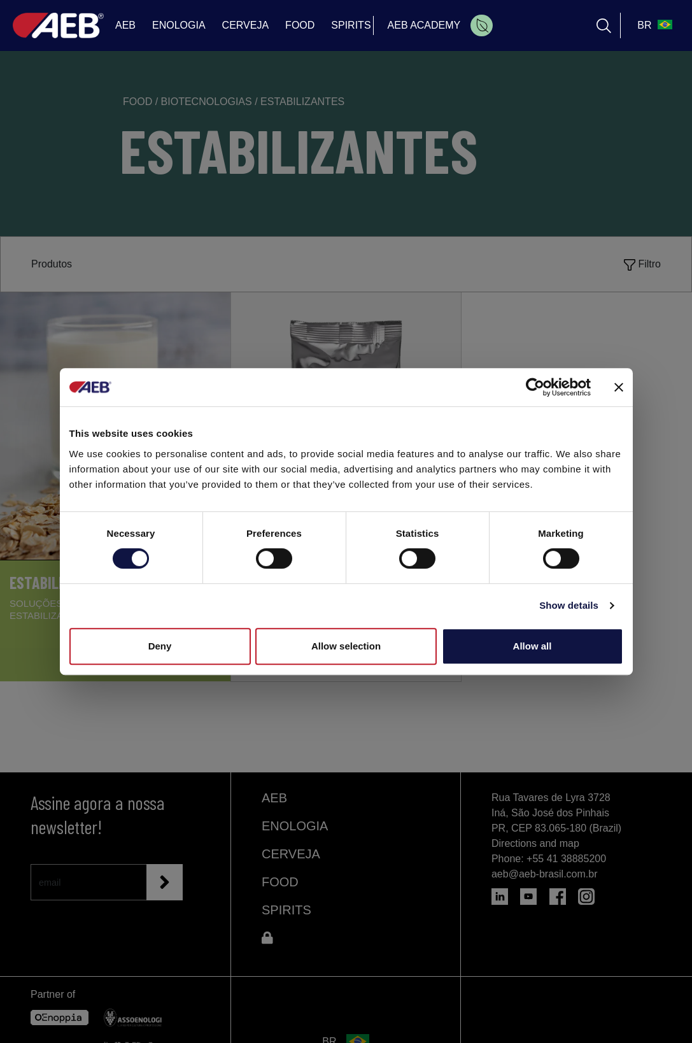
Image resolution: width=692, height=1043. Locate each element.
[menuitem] (481, 25)
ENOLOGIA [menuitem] (179, 25)
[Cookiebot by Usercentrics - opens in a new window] (535, 387)
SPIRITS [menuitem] (351, 25)
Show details (568, 605)
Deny (160, 646)
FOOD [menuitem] (299, 25)
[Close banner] (618, 387)
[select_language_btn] (653, 25)
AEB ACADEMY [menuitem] (424, 25)
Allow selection (346, 646)
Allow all (532, 646)
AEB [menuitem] (125, 25)
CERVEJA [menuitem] (245, 25)
